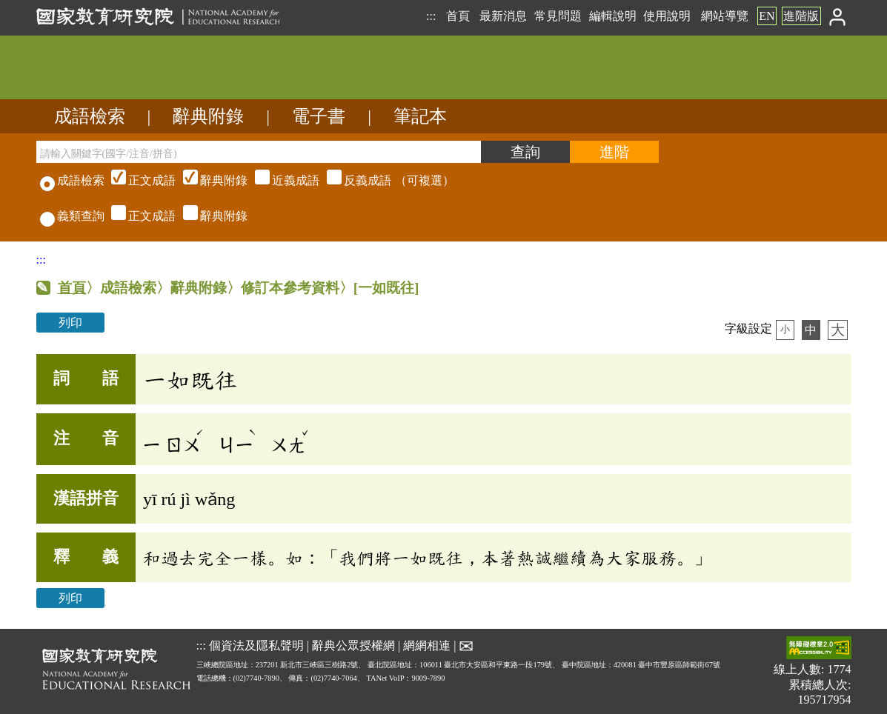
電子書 (318, 116)
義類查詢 (72, 216)
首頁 (458, 16)
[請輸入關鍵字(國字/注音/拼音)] (258, 152)
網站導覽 (724, 16)
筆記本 (420, 116)
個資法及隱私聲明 (256, 645)
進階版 (801, 16)
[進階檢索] (614, 152)
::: (431, 16)
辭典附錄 (208, 116)
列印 (70, 322)
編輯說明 (613, 16)
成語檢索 (89, 116)
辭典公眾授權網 (353, 645)
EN (766, 16)
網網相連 (427, 645)
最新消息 (503, 16)
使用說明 (667, 16)
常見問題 (558, 16)
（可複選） (280, 180)
